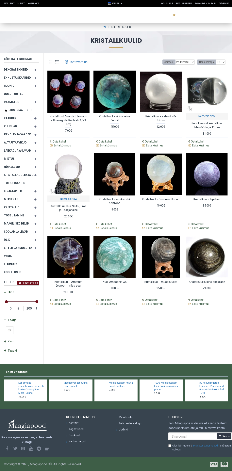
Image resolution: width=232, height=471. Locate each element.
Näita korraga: (208, 62)
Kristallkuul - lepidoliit (207, 194)
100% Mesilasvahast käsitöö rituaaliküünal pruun (166, 386)
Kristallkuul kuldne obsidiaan (207, 271)
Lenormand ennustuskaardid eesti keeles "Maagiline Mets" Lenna (31, 387)
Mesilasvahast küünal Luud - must (76, 384)
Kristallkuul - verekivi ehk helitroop (114, 196)
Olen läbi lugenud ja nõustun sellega (199, 447)
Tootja (12, 320)
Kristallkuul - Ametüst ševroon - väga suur (68, 273)
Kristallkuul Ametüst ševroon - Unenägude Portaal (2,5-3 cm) (68, 120)
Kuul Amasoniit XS (115, 271)
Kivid (11, 341)
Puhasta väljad (30, 282)
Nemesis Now (206, 116)
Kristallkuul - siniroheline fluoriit (114, 118)
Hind (11, 292)
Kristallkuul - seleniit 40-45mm (160, 118)
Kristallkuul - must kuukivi (160, 271)
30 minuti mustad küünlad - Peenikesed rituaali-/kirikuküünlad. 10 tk (211, 387)
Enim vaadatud (16, 372)
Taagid (12, 350)
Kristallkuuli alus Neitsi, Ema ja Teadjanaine (68, 203)
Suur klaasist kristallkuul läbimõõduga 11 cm (206, 125)
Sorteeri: (164, 62)
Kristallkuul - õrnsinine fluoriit (160, 194)
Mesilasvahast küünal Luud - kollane (121, 384)
